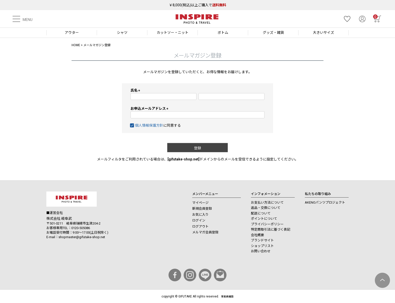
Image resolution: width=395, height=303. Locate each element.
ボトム (223, 33)
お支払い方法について (267, 202)
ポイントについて (264, 219)
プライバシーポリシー (267, 224)
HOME (76, 45)
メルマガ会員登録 (205, 232)
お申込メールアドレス (150, 108)
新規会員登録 (202, 208)
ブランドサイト (262, 240)
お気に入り (200, 214)
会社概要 (257, 235)
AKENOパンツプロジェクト (325, 202)
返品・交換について (265, 208)
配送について (261, 213)
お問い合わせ (261, 251)
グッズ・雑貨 (273, 33)
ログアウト (200, 226)
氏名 (136, 90)
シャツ (122, 33)
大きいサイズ (323, 33)
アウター (72, 33)
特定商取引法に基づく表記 (270, 229)
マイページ (200, 203)
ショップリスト (262, 246)
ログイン (198, 220)
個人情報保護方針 (149, 125)
